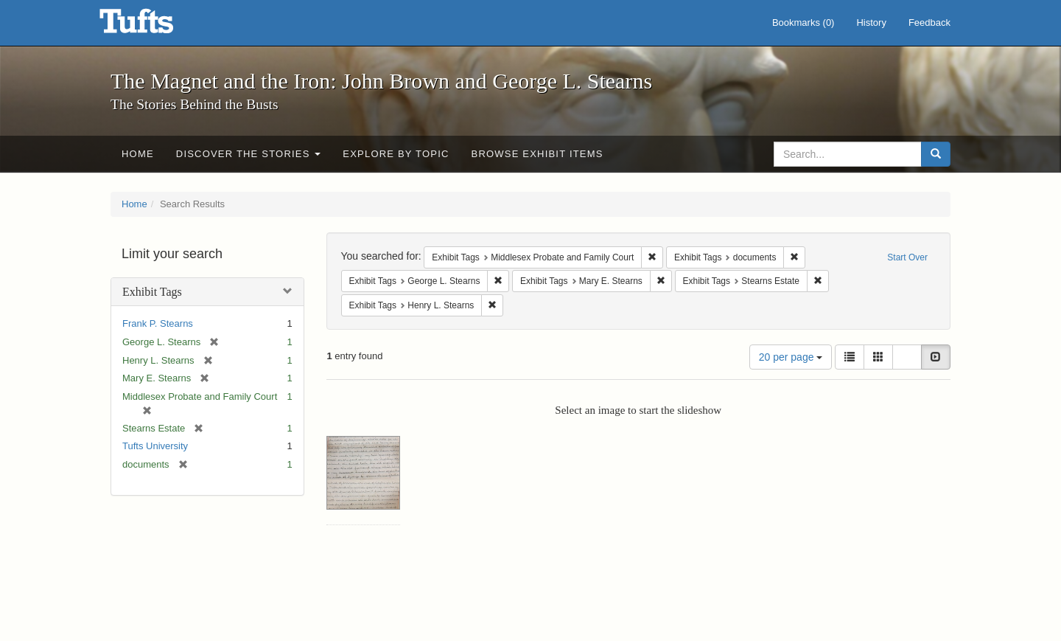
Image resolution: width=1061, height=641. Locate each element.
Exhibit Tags (152, 291)
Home (138, 153)
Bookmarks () (803, 22)
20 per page (791, 357)
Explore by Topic (396, 153)
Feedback (929, 22)
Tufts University (155, 445)
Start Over (907, 257)
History (871, 22)
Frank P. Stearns (157, 323)
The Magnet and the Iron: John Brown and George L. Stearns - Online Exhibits (154, 25)
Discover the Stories (248, 153)
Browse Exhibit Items (537, 153)
